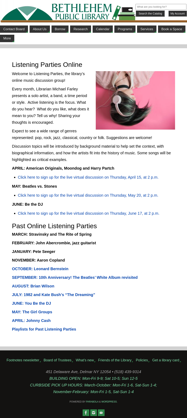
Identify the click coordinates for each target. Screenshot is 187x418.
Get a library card (165, 360)
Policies (142, 360)
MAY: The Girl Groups (32, 312)
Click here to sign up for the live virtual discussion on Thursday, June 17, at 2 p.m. (88, 213)
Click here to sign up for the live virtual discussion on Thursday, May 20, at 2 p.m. (88, 195)
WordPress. (109, 401)
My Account (178, 13)
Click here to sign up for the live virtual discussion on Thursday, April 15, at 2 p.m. (88, 177)
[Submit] (150, 13)
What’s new (85, 360)
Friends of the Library (114, 360)
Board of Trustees (57, 360)
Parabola (92, 401)
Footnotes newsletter (22, 360)
